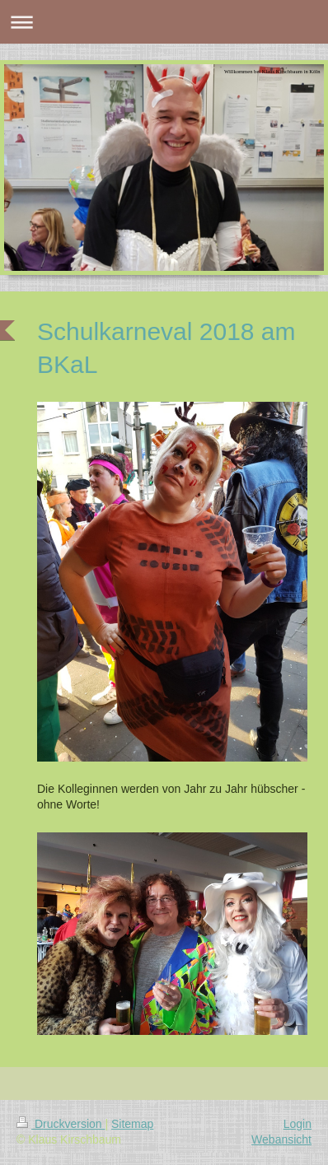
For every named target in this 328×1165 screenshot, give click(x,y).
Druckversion (60, 1123)
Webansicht (281, 1139)
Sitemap (132, 1123)
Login (297, 1123)
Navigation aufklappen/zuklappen (164, 22)
